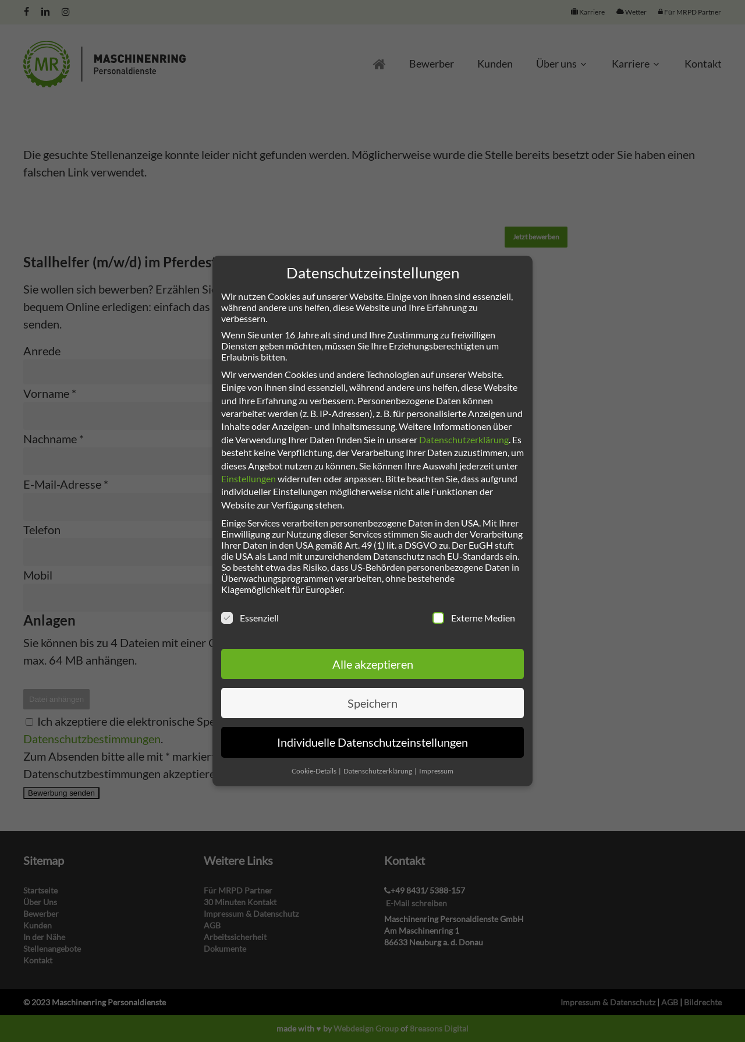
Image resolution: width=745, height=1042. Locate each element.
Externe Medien (473, 617)
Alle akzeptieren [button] (372, 664)
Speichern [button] (372, 703)
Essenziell (250, 617)
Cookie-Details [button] (315, 771)
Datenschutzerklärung (464, 439)
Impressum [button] (436, 771)
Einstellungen (248, 478)
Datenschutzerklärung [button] (378, 771)
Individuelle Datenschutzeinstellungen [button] (372, 742)
